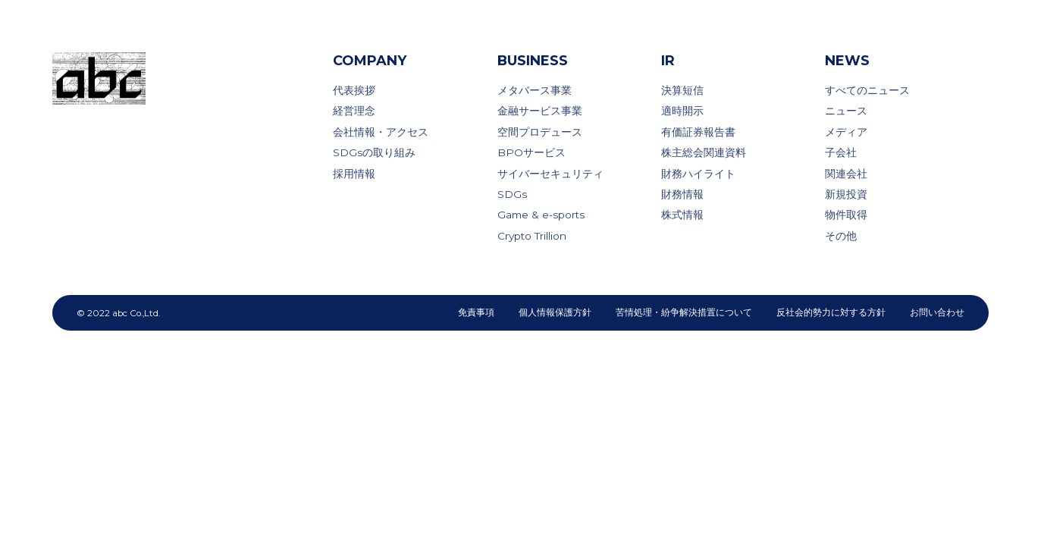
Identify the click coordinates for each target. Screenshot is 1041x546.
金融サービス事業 (539, 111)
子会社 (841, 152)
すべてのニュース (867, 90)
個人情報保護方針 (555, 312)
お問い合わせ (937, 312)
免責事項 (476, 312)
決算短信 (682, 90)
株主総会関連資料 (703, 152)
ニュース (846, 111)
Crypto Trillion (531, 236)
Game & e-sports (541, 215)
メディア (846, 132)
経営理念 (354, 111)
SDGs (512, 194)
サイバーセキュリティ (550, 174)
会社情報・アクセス (380, 132)
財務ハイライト (698, 174)
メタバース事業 (534, 90)
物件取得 (846, 215)
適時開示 (682, 111)
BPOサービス (531, 152)
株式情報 (682, 215)
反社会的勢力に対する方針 (831, 312)
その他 (841, 236)
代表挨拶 (354, 90)
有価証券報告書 (698, 132)
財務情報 (682, 194)
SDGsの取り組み (374, 152)
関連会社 (846, 174)
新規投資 (846, 194)
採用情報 (354, 174)
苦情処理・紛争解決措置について (684, 312)
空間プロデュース (539, 132)
